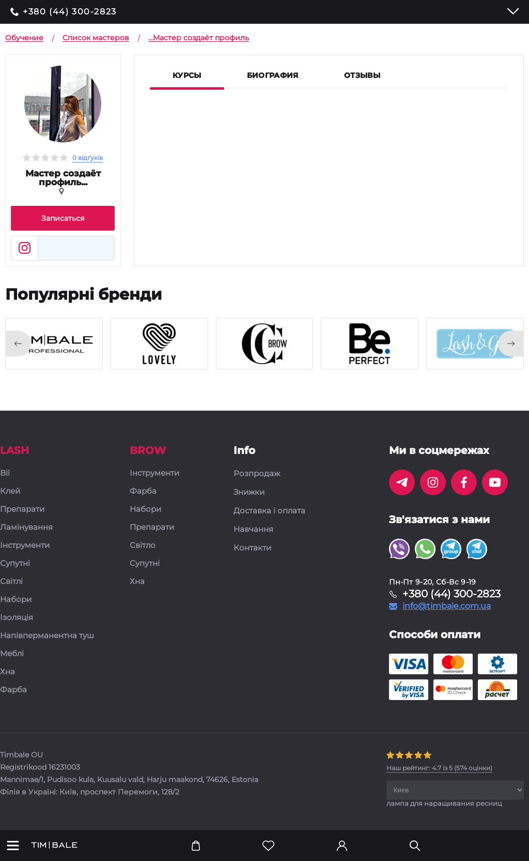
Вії (5, 473)
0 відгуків (87, 157)
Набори (16, 600)
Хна (7, 672)
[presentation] (18, 343)
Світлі (11, 582)
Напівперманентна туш (47, 636)
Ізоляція (16, 618)
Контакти (252, 548)
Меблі (12, 654)
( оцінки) (439, 768)
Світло (142, 545)
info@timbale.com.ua (446, 606)
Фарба (13, 690)
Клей (10, 491)
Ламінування (26, 527)
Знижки (249, 492)
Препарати (22, 509)
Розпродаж (257, 473)
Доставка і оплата (269, 511)
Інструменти (25, 545)
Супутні (15, 563)
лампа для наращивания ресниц (444, 803)
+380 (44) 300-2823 (70, 11)
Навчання (253, 529)
